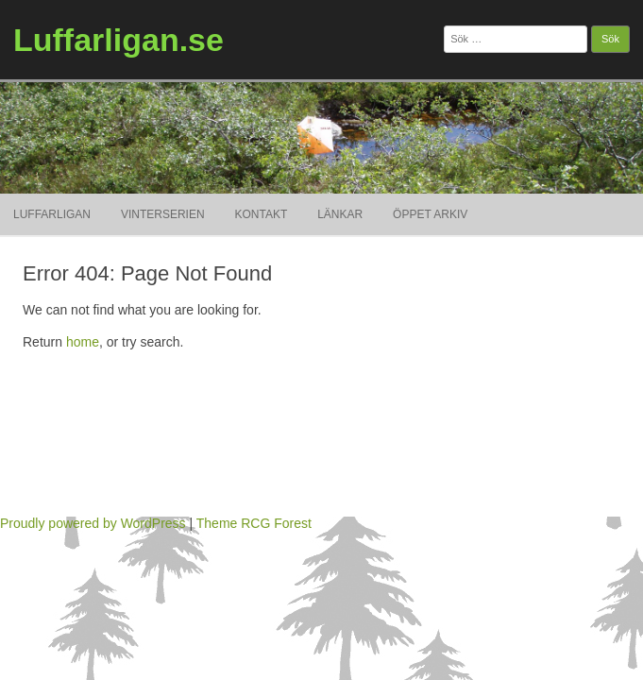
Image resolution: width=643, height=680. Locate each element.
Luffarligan (52, 214)
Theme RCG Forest (254, 523)
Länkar (340, 214)
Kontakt (261, 214)
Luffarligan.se (118, 40)
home (82, 341)
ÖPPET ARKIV (430, 214)
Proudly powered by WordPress (93, 523)
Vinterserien (163, 214)
